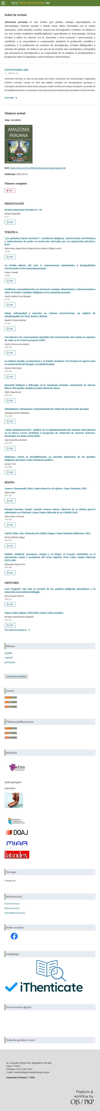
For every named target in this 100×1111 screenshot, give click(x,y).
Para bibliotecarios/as (15, 912)
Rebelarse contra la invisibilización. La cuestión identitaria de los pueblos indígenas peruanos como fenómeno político (50, 458)
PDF (9, 190)
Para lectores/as (12, 903)
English (8, 652)
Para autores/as (12, 908)
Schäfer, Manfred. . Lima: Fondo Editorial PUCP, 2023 (50, 557)
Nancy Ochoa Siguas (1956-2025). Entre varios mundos (34, 612)
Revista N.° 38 (23, 209)
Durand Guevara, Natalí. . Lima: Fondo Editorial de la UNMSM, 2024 (50, 511)
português (10, 662)
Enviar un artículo (16, 676)
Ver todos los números (16, 629)
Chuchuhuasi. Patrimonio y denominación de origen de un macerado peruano (47, 408)
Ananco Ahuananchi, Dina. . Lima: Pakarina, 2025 (46, 488)
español (9, 657)
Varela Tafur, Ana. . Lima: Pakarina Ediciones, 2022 (47, 533)
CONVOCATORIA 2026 (16, 69)
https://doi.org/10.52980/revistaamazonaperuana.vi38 (37, 168)
